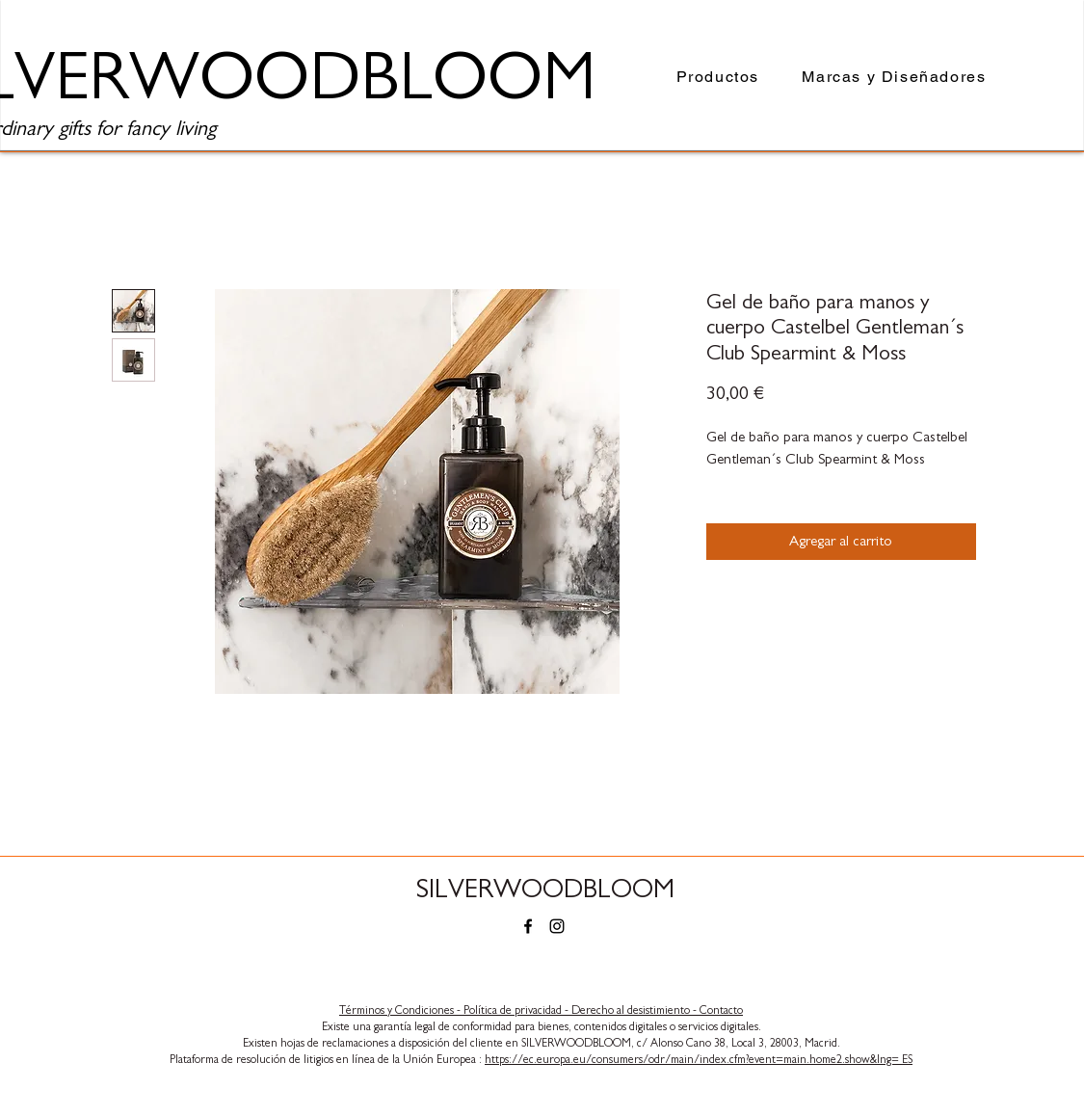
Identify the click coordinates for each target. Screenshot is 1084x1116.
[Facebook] (528, 926)
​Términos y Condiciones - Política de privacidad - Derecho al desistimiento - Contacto (541, 1010)
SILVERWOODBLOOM (545, 889)
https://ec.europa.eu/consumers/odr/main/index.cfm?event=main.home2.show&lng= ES (698, 1059)
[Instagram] (557, 926)
